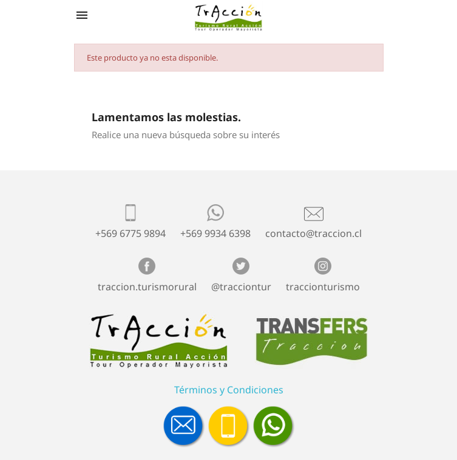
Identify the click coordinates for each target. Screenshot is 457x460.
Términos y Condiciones (228, 389)
